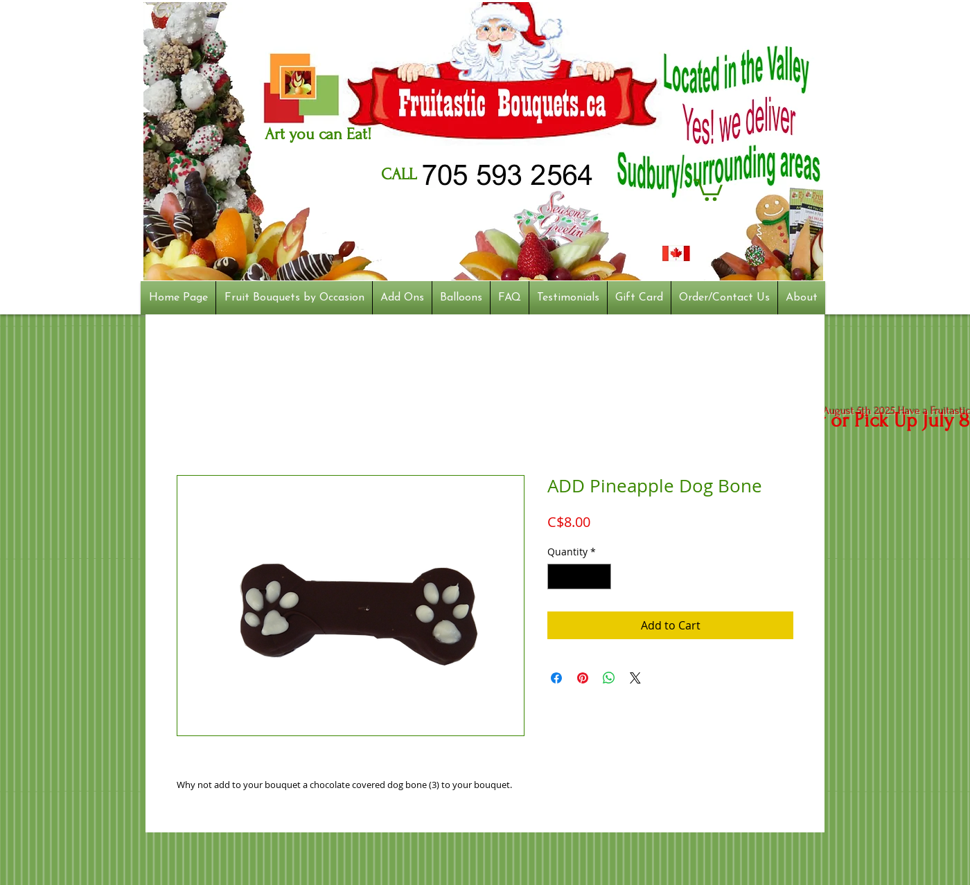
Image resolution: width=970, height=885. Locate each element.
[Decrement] (558, 576)
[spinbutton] (579, 576)
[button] (708, 189)
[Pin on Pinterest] (582, 678)
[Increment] (600, 576)
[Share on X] (635, 678)
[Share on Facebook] (556, 678)
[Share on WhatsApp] (609, 678)
